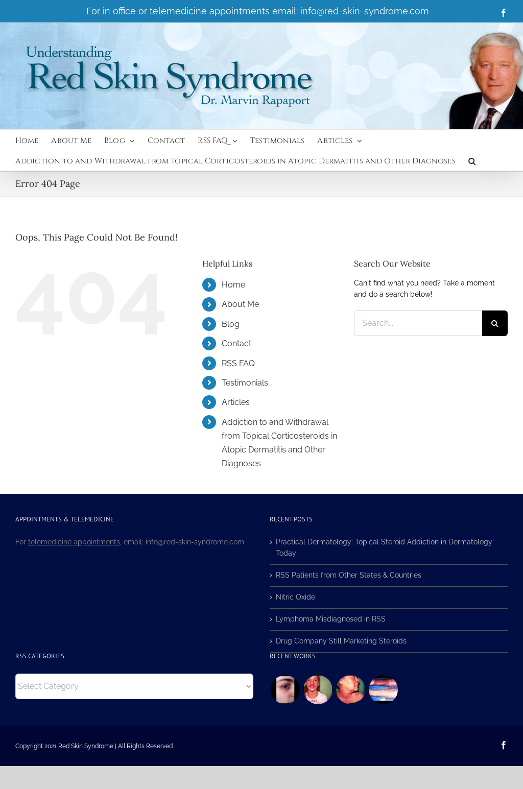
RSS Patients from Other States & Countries (348, 575)
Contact (236, 343)
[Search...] (418, 323)
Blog (231, 324)
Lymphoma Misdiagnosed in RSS (331, 619)
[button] (472, 160)
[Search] (495, 323)
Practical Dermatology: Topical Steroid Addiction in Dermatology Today (384, 547)
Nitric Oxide (295, 597)
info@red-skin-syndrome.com (364, 11)
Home (233, 285)
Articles (236, 402)
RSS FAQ (238, 363)
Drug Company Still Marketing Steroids (341, 641)
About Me (240, 304)
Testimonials (245, 383)
